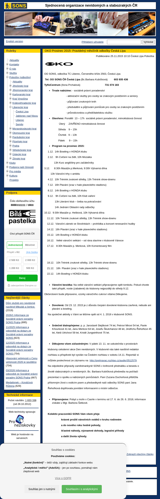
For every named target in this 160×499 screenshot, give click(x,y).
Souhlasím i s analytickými (82, 489)
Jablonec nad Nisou (27, 115)
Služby (13, 73)
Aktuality (14, 60)
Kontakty (14, 64)
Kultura (13, 175)
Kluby (12, 162)
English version (14, 41)
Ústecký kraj (19, 154)
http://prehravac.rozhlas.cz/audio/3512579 (113, 360)
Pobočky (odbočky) (20, 77)
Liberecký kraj (20, 107)
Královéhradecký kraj (24, 103)
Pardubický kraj (21, 137)
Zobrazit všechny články (140, 454)
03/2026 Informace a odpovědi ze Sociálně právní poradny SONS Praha (21, 374)
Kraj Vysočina (20, 98)
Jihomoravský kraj (22, 90)
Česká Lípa (22, 111)
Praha (15, 145)
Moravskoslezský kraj (24, 128)
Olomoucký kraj (21, 132)
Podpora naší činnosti (21, 167)
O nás (12, 68)
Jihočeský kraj (20, 85)
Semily (19, 124)
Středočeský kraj (21, 150)
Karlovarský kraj (21, 94)
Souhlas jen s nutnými (42, 489)
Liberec (20, 120)
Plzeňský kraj (19, 141)
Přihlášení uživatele (92, 41)
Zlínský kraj (18, 158)
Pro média (15, 171)
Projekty (14, 180)
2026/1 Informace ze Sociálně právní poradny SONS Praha (19, 319)
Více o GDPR (63, 478)
